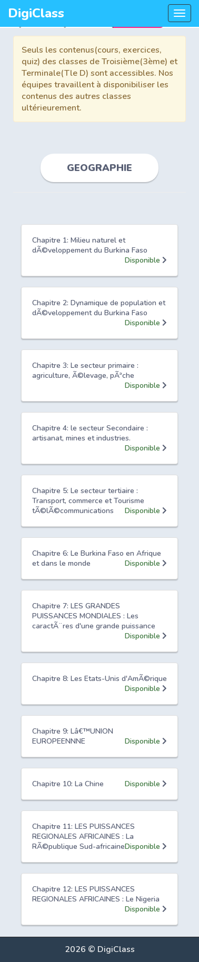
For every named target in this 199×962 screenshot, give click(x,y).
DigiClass (36, 13)
